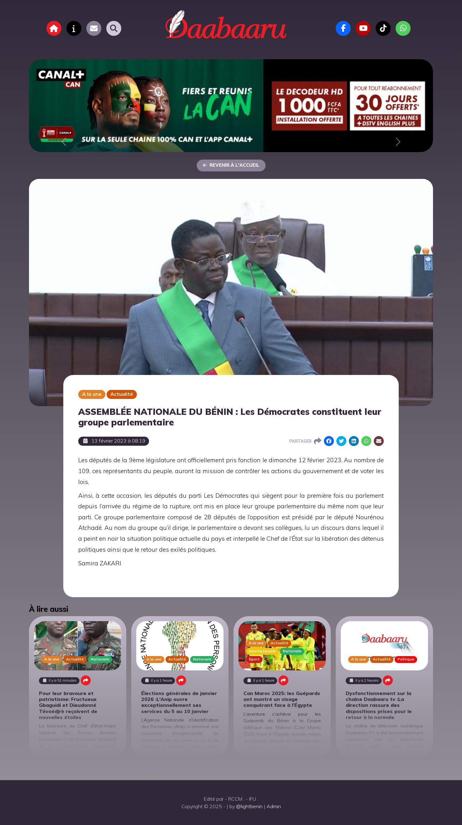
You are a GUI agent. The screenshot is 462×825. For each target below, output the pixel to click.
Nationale (100, 659)
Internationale (262, 651)
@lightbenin (249, 806)
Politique (405, 659)
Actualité (121, 394)
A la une (92, 394)
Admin (274, 806)
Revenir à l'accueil (231, 165)
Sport (254, 659)
